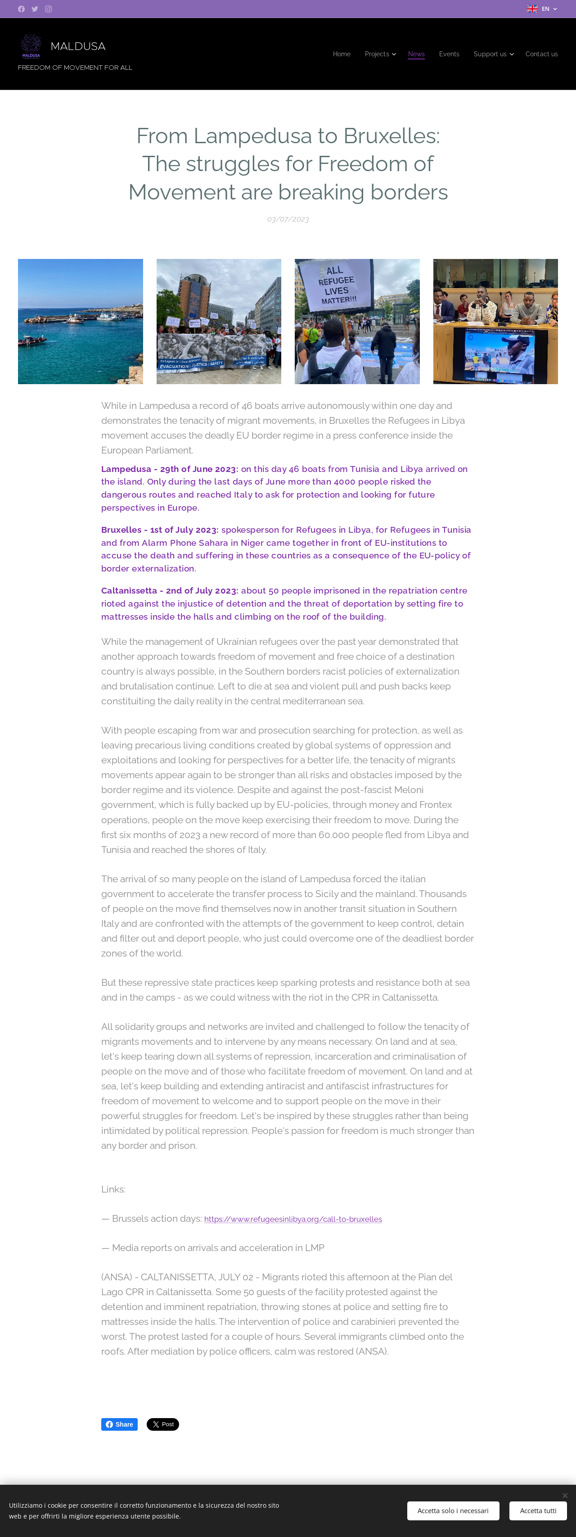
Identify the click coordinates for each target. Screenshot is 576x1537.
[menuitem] (333, 54)
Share (119, 1424)
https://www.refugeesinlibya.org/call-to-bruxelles (293, 1219)
